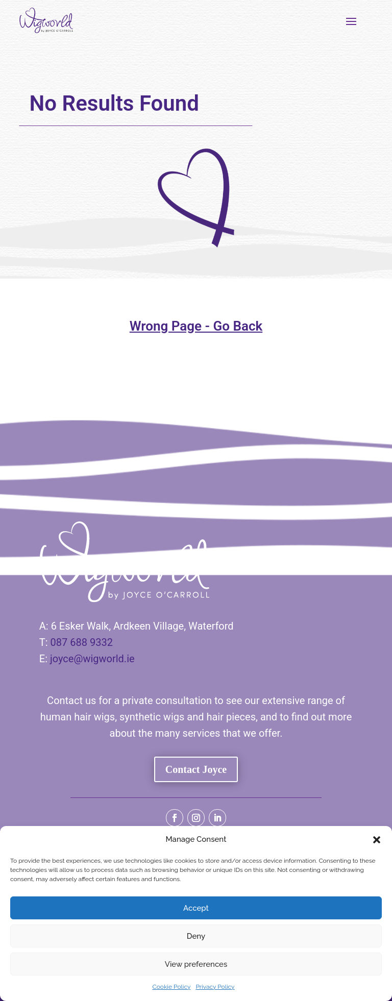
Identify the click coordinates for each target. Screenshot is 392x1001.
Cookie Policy (171, 986)
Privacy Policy (214, 986)
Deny (196, 936)
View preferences (196, 964)
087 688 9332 (82, 642)
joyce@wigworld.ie (92, 659)
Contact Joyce (196, 769)
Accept (196, 908)
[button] (377, 840)
